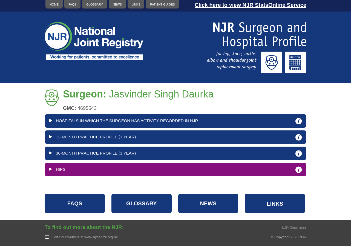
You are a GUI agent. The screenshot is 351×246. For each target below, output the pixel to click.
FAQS (72, 4)
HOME (54, 4)
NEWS (117, 4)
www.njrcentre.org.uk (100, 237)
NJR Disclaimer (294, 228)
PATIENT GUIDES (162, 4)
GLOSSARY (94, 4)
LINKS (136, 4)
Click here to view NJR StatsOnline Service (250, 5)
